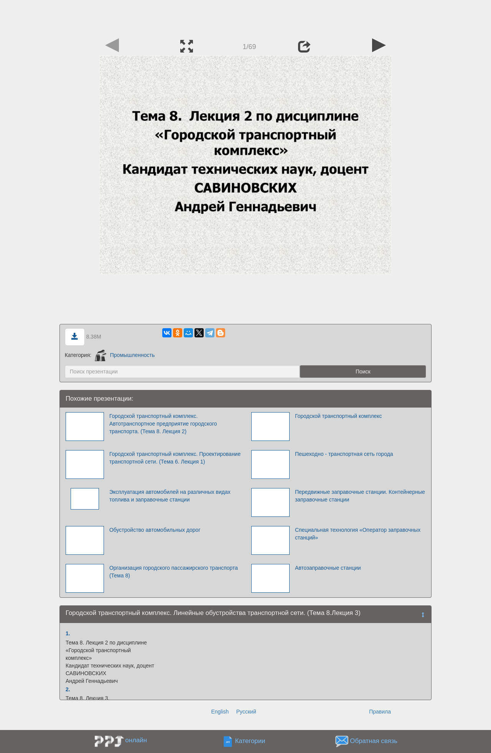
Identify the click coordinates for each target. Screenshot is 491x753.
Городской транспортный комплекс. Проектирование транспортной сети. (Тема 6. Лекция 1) (175, 458)
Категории (250, 741)
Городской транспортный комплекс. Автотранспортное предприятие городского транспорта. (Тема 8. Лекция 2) (163, 423)
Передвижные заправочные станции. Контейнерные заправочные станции (360, 496)
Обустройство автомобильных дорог (155, 530)
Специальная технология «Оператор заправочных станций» (357, 534)
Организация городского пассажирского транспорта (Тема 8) (173, 572)
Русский (246, 712)
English (220, 712)
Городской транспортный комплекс (338, 416)
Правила (380, 712)
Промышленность (125, 355)
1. (68, 633)
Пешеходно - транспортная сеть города (344, 454)
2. (68, 689)
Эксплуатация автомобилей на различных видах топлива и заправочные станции (170, 496)
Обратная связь (373, 741)
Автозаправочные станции (328, 568)
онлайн (136, 740)
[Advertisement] (245, 17)
